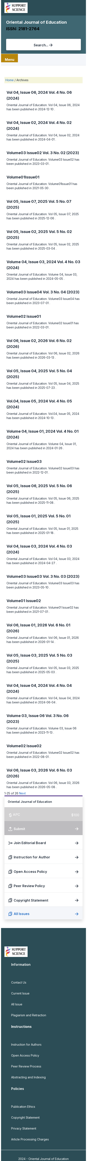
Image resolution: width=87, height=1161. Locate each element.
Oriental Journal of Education (36, 22)
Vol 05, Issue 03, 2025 (28, 655)
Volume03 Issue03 (25, 576)
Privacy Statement (23, 1128)
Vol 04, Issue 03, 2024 (28, 546)
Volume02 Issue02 (24, 746)
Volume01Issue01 (23, 177)
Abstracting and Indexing (28, 1077)
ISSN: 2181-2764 (22, 28)
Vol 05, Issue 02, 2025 (28, 231)
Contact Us (18, 982)
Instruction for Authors (26, 1044)
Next (22, 793)
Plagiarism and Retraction (28, 1015)
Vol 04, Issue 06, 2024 (28, 92)
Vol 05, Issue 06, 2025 (28, 486)
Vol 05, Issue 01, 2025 (27, 516)
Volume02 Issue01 (24, 316)
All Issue (16, 1004)
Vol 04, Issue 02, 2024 (28, 122)
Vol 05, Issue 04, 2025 (28, 371)
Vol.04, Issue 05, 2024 (28, 401)
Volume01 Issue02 (24, 601)
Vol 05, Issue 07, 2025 (27, 201)
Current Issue (20, 993)
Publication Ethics (23, 1106)
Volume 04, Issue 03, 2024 (32, 262)
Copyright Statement (25, 1117)
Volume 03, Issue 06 (26, 715)
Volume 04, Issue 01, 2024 (31, 431)
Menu (9, 59)
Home (10, 80)
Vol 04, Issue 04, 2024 (28, 685)
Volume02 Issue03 (24, 461)
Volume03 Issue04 (25, 292)
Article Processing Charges (30, 1139)
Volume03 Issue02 (25, 153)
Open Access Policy (25, 1055)
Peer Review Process (26, 1066)
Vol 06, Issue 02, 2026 (28, 340)
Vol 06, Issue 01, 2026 (27, 625)
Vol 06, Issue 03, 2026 (28, 770)
